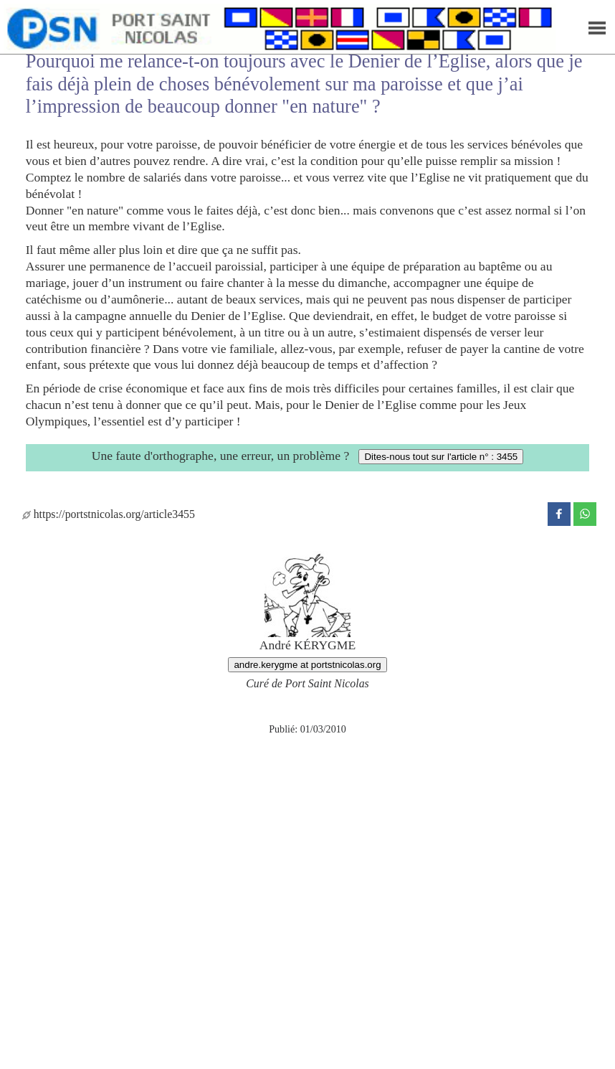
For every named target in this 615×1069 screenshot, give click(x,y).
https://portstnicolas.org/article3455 (108, 514)
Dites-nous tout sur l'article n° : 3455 (441, 456)
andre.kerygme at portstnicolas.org (307, 664)
